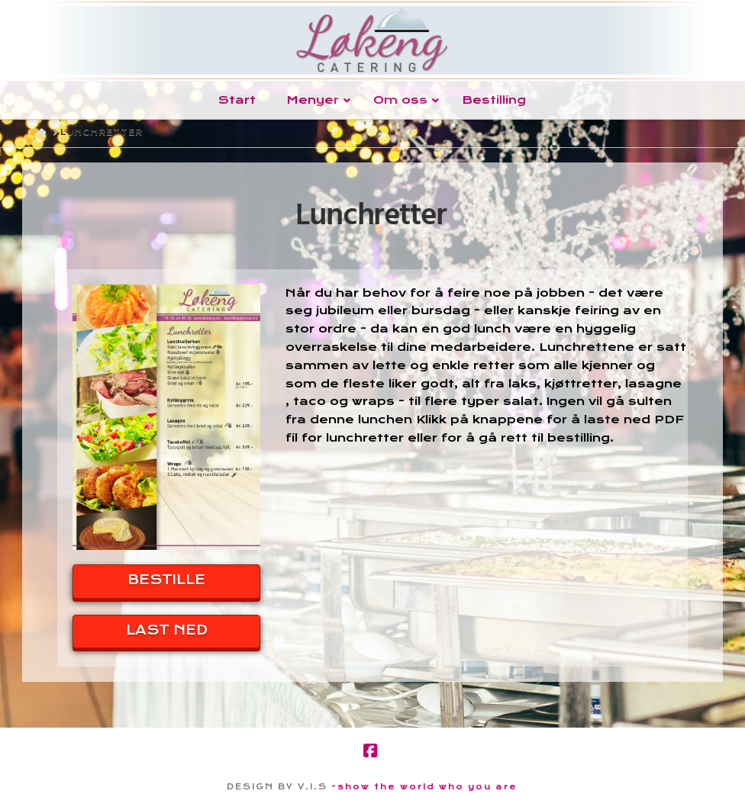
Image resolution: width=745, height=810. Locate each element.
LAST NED (167, 630)
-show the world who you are (424, 787)
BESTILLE (166, 579)
